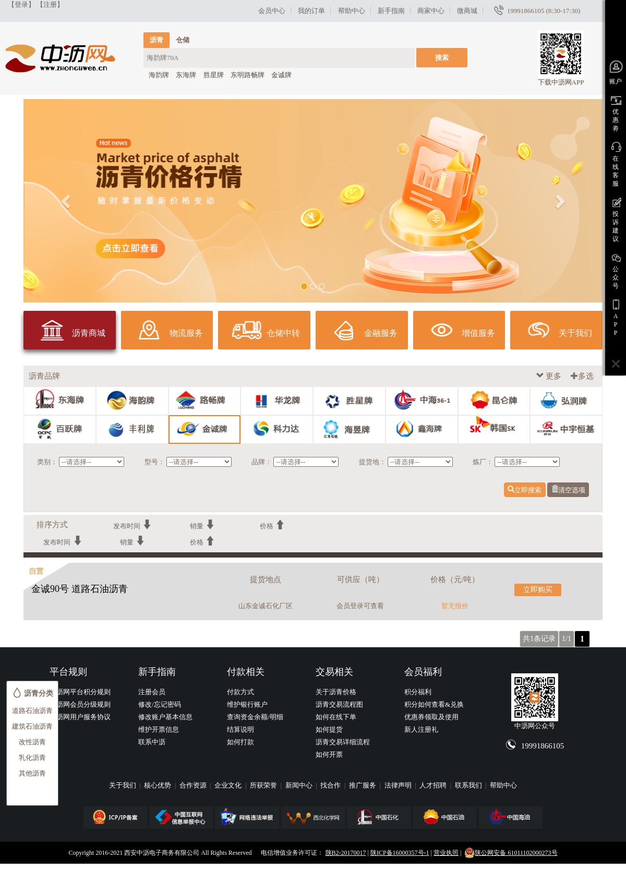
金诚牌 (281, 75)
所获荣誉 (264, 785)
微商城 (467, 11)
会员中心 (271, 11)
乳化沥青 (32, 757)
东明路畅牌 (247, 75)
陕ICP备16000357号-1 (399, 852)
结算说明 (240, 729)
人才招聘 (433, 785)
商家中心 (430, 11)
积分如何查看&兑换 (434, 704)
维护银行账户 (247, 704)
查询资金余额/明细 (255, 717)
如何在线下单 (336, 717)
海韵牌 (159, 75)
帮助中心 (351, 11)
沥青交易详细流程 (343, 742)
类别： (47, 462)
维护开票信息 (158, 729)
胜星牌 (213, 75)
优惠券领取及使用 (431, 717)
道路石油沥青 (32, 711)
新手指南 (391, 11)
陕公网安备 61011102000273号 (510, 853)
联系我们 (469, 785)
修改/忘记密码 (159, 704)
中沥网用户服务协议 (80, 717)
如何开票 (329, 754)
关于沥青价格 (336, 692)
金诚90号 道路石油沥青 (79, 589)
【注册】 (50, 4)
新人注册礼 (421, 729)
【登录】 (21, 4)
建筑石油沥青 (32, 726)
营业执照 (446, 852)
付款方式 (240, 692)
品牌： (261, 462)
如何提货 (329, 729)
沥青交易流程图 (339, 704)
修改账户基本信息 (165, 717)
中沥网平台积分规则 (80, 692)
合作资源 (193, 785)
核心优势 (158, 785)
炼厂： (483, 462)
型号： (155, 462)
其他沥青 (32, 773)
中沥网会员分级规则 (80, 704)
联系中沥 (151, 742)
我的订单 (311, 11)
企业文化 (228, 785)
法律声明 (398, 785)
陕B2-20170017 (346, 852)
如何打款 (240, 742)
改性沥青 (32, 742)
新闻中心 (299, 785)
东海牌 (186, 75)
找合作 (331, 785)
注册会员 (151, 692)
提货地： (372, 462)
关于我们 (123, 785)
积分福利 (417, 692)
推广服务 (363, 785)
